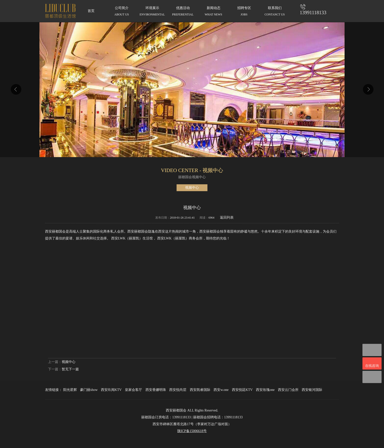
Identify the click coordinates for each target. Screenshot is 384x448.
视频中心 (192, 187)
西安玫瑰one (265, 390)
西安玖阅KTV (111, 390)
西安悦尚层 (177, 390)
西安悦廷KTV (242, 390)
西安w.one (221, 390)
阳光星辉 (70, 390)
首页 (91, 11)
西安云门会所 (288, 390)
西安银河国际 (312, 390)
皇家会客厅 (133, 390)
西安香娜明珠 (155, 390)
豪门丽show (89, 390)
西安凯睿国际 (200, 390)
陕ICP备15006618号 (192, 431)
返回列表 (227, 217)
